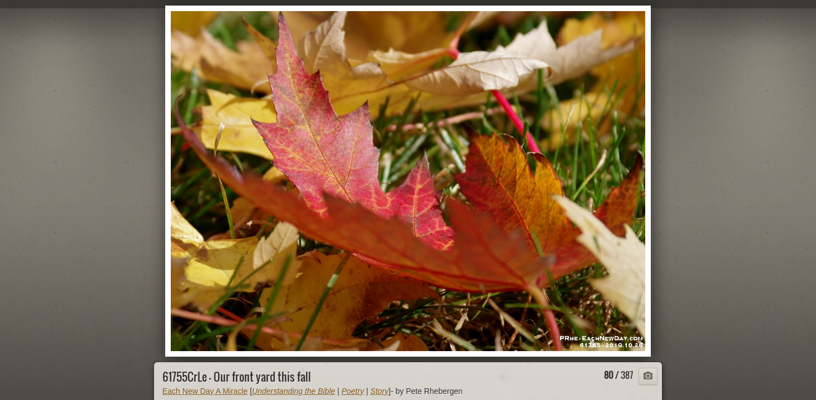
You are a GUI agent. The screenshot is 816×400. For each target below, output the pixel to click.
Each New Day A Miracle (205, 391)
